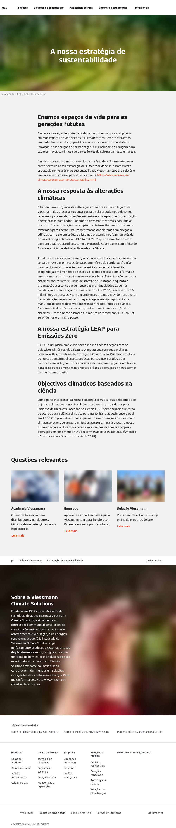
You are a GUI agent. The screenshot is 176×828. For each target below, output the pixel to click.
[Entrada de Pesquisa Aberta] (162, 7)
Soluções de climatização (49, 7)
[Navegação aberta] (4, 7)
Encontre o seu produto (113, 7)
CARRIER (45, 824)
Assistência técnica (81, 7)
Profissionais (141, 7)
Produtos (22, 7)
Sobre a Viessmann (30, 560)
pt (12, 560)
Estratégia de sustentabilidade (65, 560)
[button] (155, 560)
